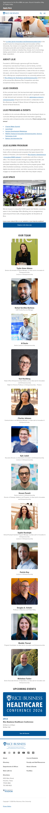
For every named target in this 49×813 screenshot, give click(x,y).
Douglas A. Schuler (24, 607)
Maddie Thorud (24, 643)
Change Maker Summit (12, 126)
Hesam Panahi (24, 493)
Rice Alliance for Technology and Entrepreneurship (21, 78)
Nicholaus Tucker (24, 678)
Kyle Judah (24, 455)
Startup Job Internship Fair (13, 138)
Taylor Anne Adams (24, 268)
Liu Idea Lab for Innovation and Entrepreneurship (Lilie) (23, 42)
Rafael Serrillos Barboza (24, 307)
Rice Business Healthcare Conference (18, 721)
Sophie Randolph (24, 532)
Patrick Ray (24, 572)
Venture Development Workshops (16, 131)
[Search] (41, 13)
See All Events (24, 733)
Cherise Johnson (24, 418)
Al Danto (24, 343)
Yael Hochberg (24, 378)
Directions (6, 775)
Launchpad (8, 129)
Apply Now (7, 8)
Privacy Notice (7, 806)
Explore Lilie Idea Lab (25, 225)
